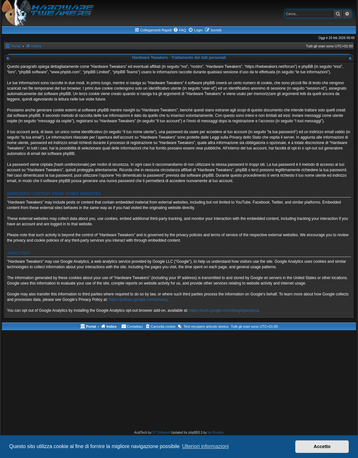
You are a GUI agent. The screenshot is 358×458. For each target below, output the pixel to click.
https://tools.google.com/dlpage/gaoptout (223, 310)
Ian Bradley (216, 432)
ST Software (161, 432)
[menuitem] (179, 30)
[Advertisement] (179, 382)
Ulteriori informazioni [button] (205, 446)
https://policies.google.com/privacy (138, 299)
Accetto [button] (322, 446)
